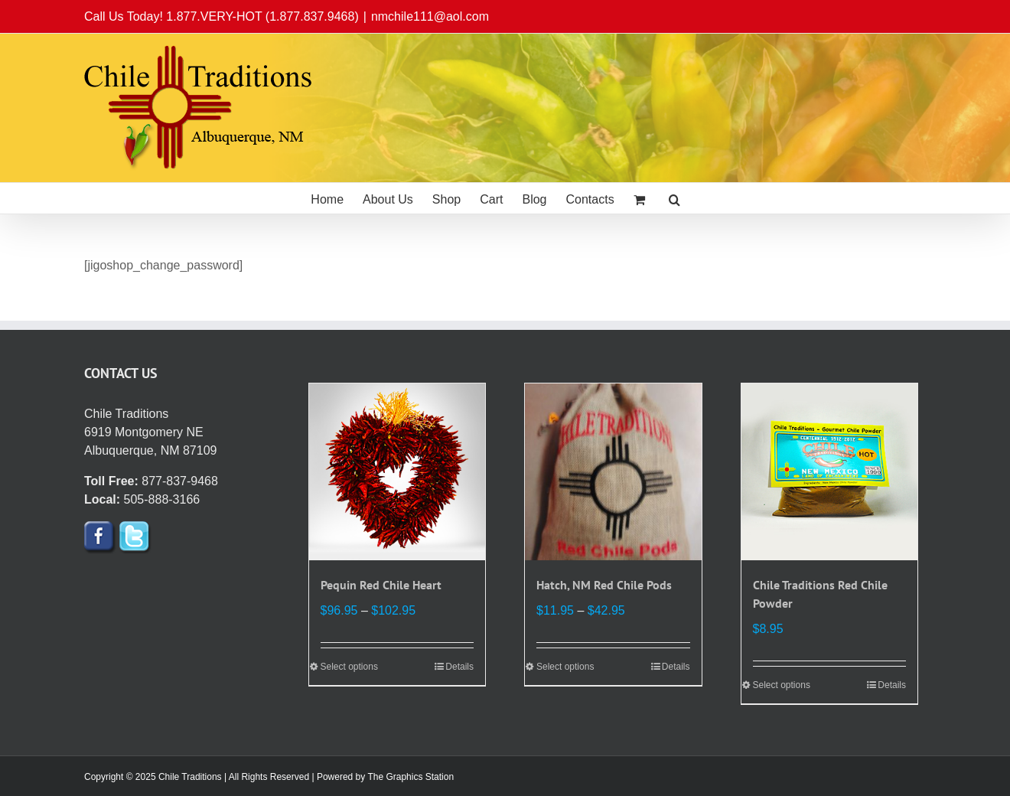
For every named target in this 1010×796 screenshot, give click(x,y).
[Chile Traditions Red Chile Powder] (829, 471)
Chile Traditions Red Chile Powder (820, 594)
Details (459, 666)
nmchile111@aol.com (430, 16)
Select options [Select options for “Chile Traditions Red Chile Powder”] (781, 685)
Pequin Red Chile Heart (381, 584)
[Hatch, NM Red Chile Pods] (613, 471)
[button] (674, 198)
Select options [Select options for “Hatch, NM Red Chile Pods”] (565, 666)
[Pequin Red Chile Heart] (397, 471)
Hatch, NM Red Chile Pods (604, 584)
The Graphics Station (410, 777)
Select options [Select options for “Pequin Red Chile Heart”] (349, 666)
